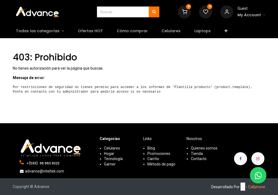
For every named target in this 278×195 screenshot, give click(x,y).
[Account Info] (251, 15)
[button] (230, 31)
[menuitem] (94, 31)
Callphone (256, 187)
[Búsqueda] (154, 11)
